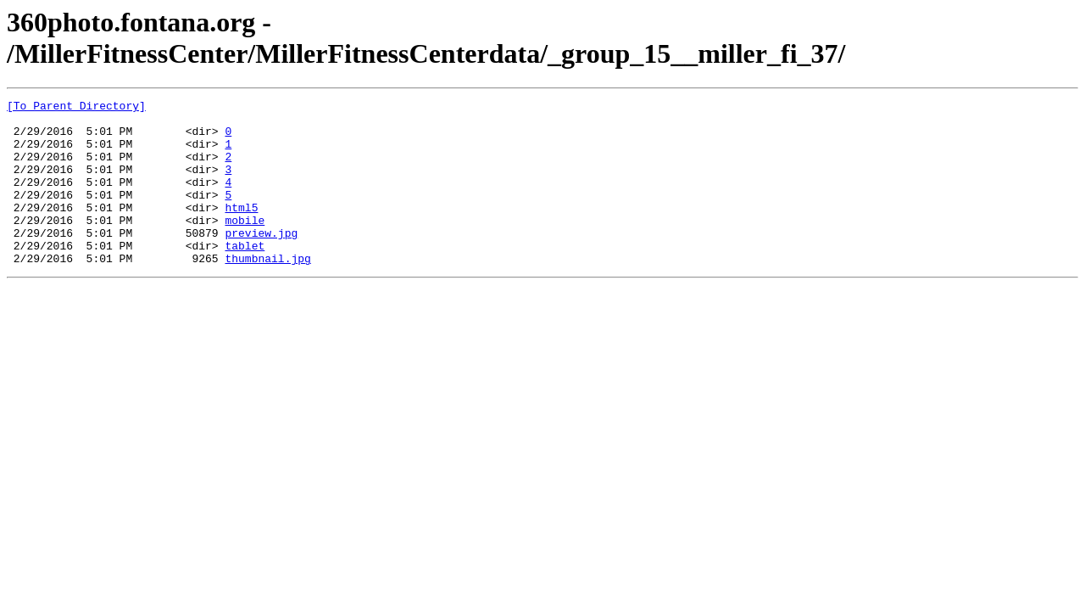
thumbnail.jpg (267, 291)
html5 (241, 230)
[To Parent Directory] (76, 107)
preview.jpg (261, 260)
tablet (244, 275)
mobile (244, 245)
